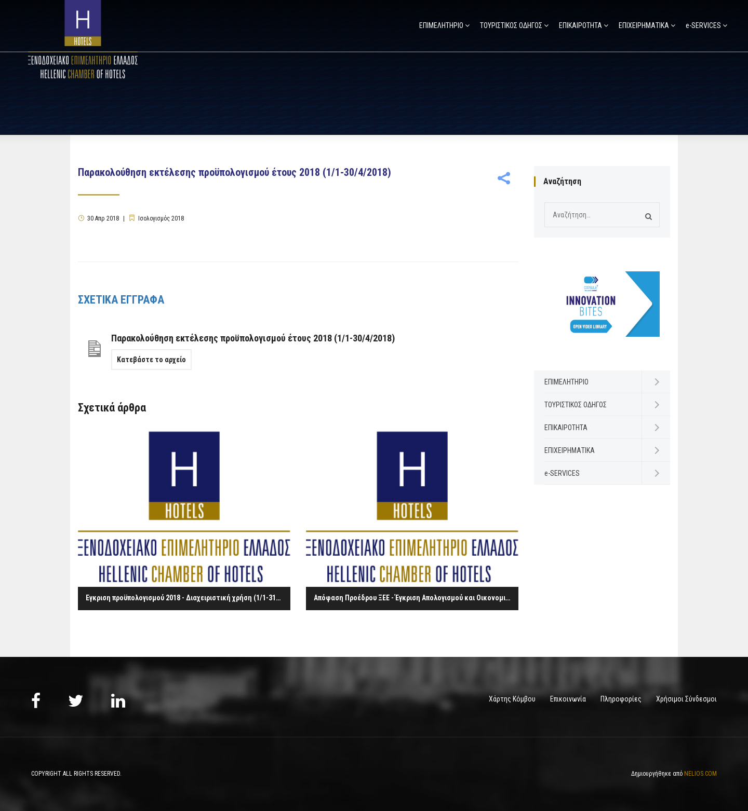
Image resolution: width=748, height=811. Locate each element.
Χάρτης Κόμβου (512, 699)
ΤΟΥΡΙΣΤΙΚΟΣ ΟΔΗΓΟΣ (511, 25)
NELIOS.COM (700, 773)
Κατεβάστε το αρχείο (151, 359)
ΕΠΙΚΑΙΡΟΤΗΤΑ (580, 25)
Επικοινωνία (568, 699)
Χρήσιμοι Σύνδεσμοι (686, 699)
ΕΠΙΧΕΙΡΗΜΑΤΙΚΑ (644, 25)
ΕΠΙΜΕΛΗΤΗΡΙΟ (441, 25)
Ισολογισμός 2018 (161, 218)
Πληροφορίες (621, 699)
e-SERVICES (703, 25)
